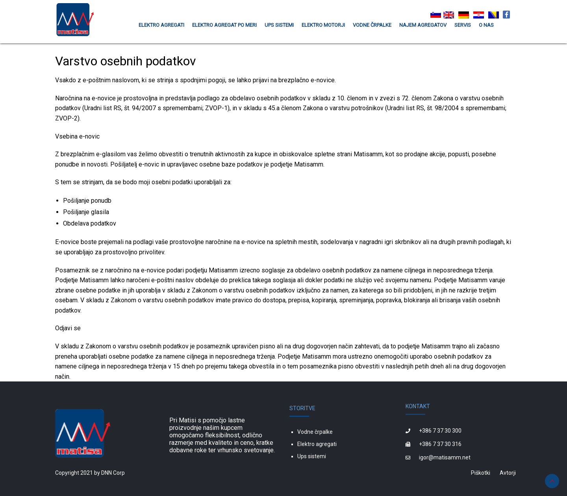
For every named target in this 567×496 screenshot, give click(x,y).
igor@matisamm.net (445, 457)
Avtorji (508, 473)
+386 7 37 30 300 (440, 431)
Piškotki (480, 473)
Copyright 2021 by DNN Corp (90, 473)
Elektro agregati (317, 444)
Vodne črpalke (315, 432)
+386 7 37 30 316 (440, 444)
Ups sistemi (311, 456)
